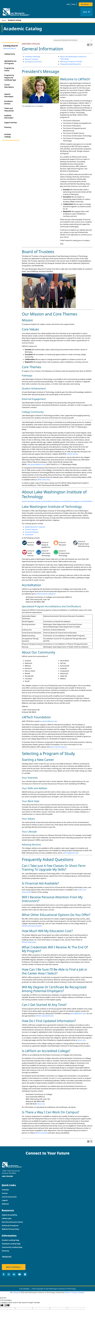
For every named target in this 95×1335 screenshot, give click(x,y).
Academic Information (8, 116)
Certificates (29, 534)
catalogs (15, 1292)
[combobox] (72, 40)
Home (4, 20)
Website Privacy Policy (10, 1229)
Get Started (85, 4)
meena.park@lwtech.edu (36, 464)
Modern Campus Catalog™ (75, 1292)
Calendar (5, 1190)
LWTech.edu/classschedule (32, 926)
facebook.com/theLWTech (62, 501)
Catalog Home (9, 54)
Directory (7, 127)
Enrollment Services (8, 102)
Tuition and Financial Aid (9, 109)
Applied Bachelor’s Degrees (35, 527)
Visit (68, 4)
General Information (8, 95)
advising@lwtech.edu (70, 853)
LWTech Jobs (6, 1218)
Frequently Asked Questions (70, 64)
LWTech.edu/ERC (41, 1133)
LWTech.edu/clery (43, 479)
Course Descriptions (9, 86)
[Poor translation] (7, 1305)
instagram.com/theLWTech (82, 501)
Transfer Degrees (31, 529)
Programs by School (9, 69)
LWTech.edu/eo (72, 454)
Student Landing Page (10, 1240)
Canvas (5, 1193)
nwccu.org (41, 1104)
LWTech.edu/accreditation (46, 594)
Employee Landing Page (11, 1244)
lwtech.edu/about (28, 501)
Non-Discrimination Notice (12, 1222)
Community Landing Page (12, 1247)
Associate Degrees (31, 532)
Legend (5, 1200)
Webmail (5, 1204)
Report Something (13, 1267)
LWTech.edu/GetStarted (44, 1016)
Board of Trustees (31, 59)
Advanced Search (9, 48)
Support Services (10, 122)
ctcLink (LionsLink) (9, 1197)
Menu (86, 12)
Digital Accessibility (9, 1215)
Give (73, 4)
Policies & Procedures (10, 1225)
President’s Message (32, 56)
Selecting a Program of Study (71, 61)
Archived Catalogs (7, 135)
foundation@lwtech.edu (48, 721)
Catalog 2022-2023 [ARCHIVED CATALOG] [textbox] (65, 40)
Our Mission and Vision (33, 62)
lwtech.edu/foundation (58, 747)
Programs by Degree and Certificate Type (10, 77)
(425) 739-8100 (7, 1176)
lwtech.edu (82, 1040)
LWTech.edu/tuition (29, 942)
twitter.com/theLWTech (43, 501)
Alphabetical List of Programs (10, 62)
